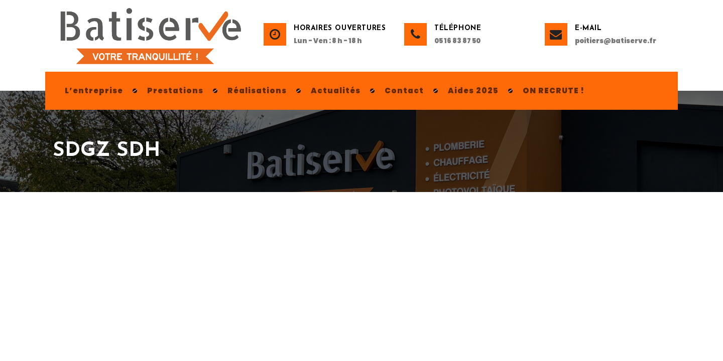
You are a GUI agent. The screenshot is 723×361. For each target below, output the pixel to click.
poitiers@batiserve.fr (615, 41)
